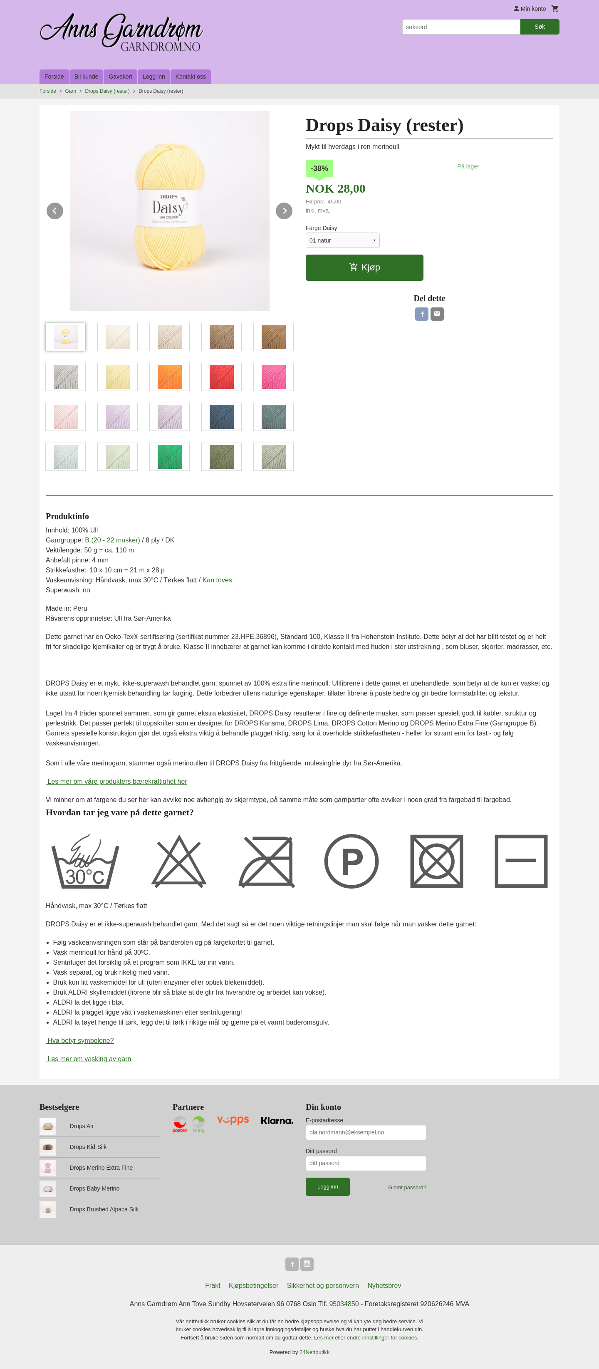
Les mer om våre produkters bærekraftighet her (116, 781)
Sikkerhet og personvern (323, 1285)
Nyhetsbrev (384, 1285)
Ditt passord (321, 1151)
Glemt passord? (407, 1187)
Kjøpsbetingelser (253, 1285)
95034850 (344, 1303)
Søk (540, 26)
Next (292, 209)
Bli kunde (86, 76)
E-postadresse (324, 1120)
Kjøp (364, 267)
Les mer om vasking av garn (88, 1058)
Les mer (324, 1337)
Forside (54, 76)
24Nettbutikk (314, 1352)
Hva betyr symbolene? (80, 1040)
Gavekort (120, 76)
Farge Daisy (321, 228)
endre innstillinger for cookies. (382, 1337)
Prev (63, 209)
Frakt (212, 1285)
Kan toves (217, 580)
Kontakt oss (191, 76)
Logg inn (154, 76)
